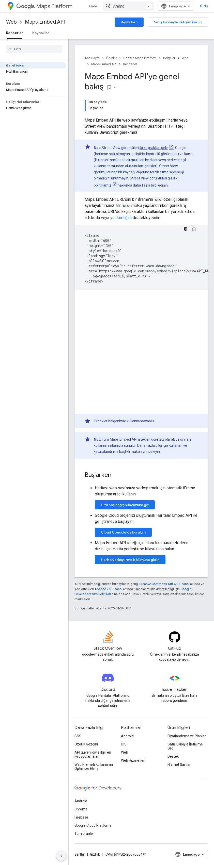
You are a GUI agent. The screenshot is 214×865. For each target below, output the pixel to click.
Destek (173, 756)
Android (127, 736)
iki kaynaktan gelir (154, 148)
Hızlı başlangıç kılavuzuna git (125, 505)
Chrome (80, 809)
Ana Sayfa (92, 58)
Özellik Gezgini (86, 744)
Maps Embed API (45, 22)
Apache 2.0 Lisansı (108, 589)
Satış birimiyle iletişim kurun (178, 22)
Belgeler (169, 58)
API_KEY (204, 271)
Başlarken (129, 22)
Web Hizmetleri (133, 760)
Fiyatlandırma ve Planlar (186, 736)
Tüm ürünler (84, 833)
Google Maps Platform (140, 58)
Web (11, 22)
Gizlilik (95, 854)
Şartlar (79, 854)
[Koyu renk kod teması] (185, 229)
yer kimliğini (121, 217)
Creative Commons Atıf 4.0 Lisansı (164, 584)
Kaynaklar (40, 32)
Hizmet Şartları (179, 764)
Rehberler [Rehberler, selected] (14, 32)
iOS (124, 744)
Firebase (81, 817)
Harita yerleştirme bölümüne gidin (130, 559)
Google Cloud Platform (92, 825)
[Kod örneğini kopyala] (194, 229)
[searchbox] (34, 49)
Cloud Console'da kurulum (123, 532)
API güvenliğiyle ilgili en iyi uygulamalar (92, 754)
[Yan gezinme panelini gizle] (61, 856)
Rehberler (130, 64)
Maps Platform (44, 6)
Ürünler (111, 58)
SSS (77, 736)
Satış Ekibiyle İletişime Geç (185, 746)
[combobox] (128, 6)
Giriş (204, 6)
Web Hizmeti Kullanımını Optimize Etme (93, 766)
